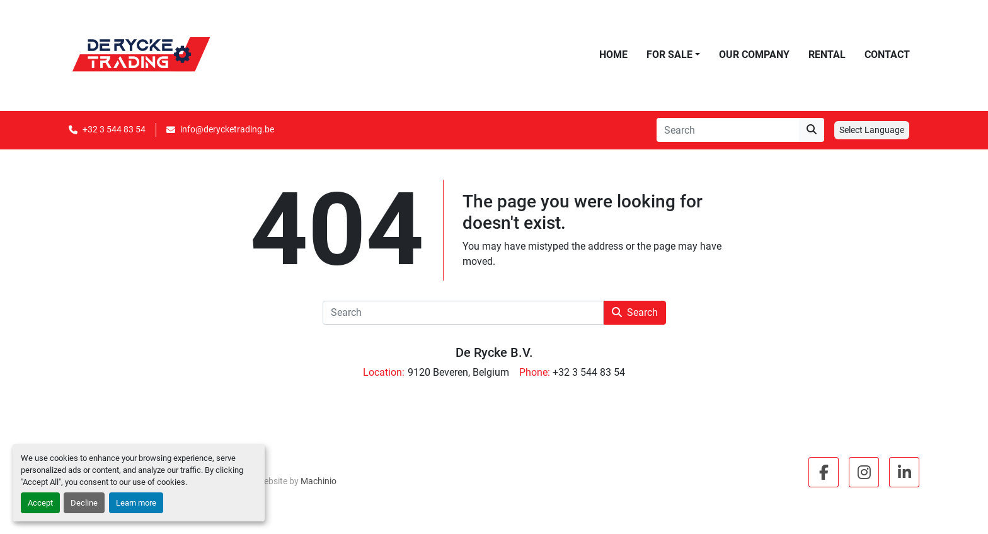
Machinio (318, 481)
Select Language (871, 130)
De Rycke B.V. (494, 352)
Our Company (754, 55)
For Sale (669, 55)
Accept (40, 503)
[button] (673, 54)
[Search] (728, 130)
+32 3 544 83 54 (114, 129)
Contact (887, 55)
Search (635, 312)
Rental (827, 55)
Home (613, 55)
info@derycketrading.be (227, 129)
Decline (84, 503)
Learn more (136, 503)
